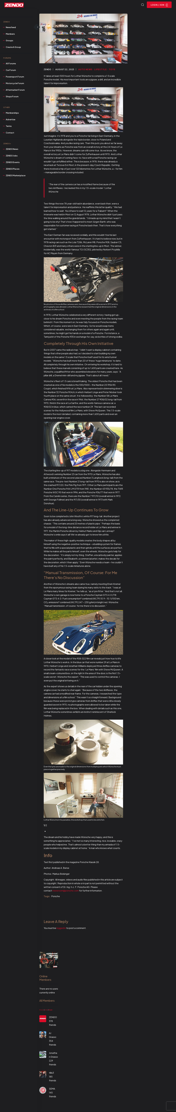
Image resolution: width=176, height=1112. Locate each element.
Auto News (85, 69)
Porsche (55, 896)
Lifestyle (100, 69)
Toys (112, 69)
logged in (61, 928)
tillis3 (51, 1073)
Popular (50, 1010)
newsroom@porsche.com (65, 891)
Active (46, 1010)
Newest (41, 1010)
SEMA (52, 1089)
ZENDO (47, 69)
